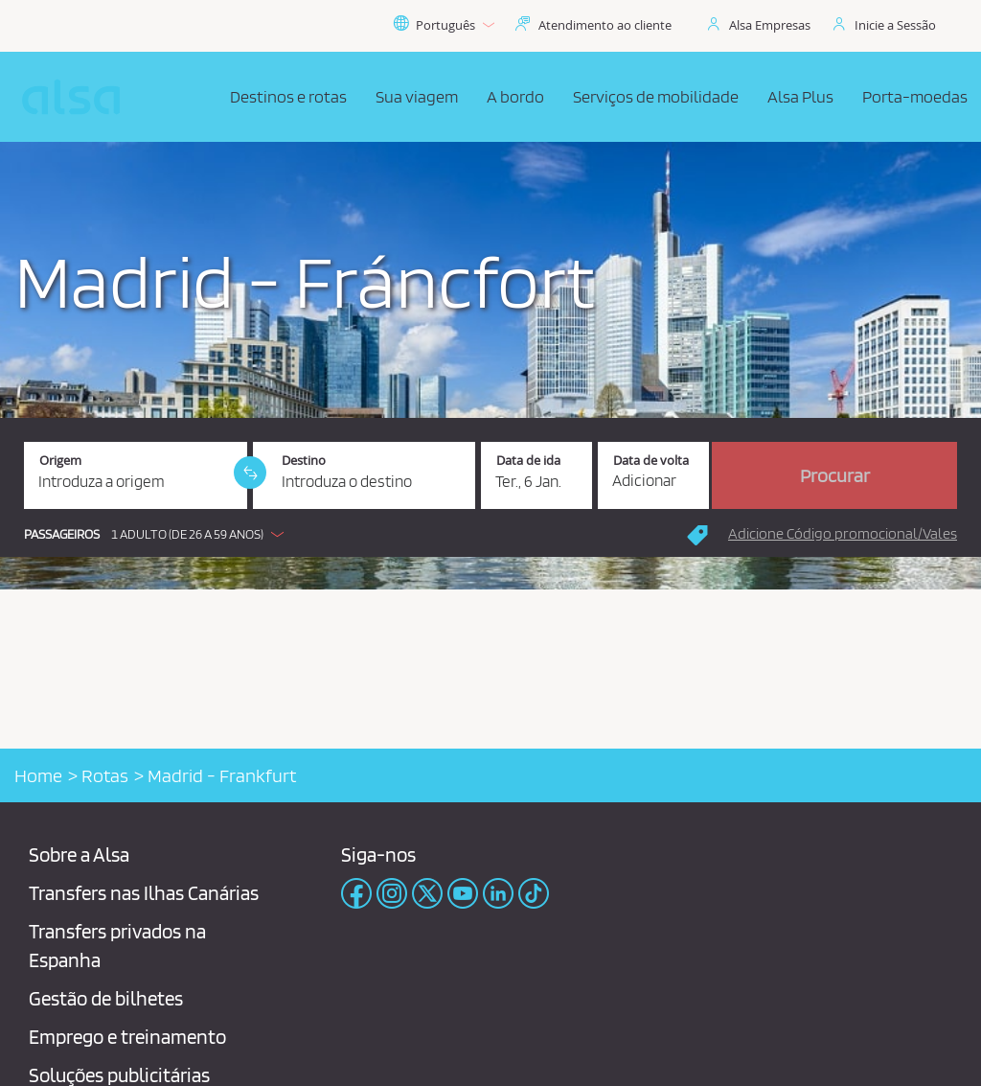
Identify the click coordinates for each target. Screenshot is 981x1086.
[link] (250, 472)
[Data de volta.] (653, 475)
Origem (60, 460)
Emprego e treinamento (127, 1037)
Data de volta (651, 460)
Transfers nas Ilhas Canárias (144, 893)
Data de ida (528, 460)
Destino (304, 460)
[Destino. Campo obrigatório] (364, 475)
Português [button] (443, 25)
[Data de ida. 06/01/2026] (536, 475)
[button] (158, 534)
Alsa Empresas (769, 25)
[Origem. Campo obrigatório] (135, 475)
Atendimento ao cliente (605, 25)
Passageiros (62, 534)
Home (38, 775)
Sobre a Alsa (79, 854)
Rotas (104, 775)
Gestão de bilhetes (106, 998)
